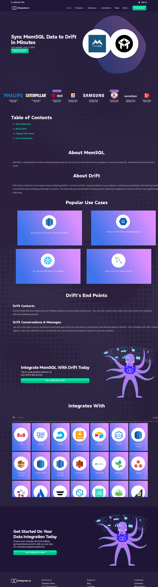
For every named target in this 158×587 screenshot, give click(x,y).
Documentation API (95, 561)
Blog (89, 545)
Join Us (137, 561)
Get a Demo (140, 8)
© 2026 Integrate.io (18, 585)
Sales (44, 561)
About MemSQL (23, 124)
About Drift (21, 129)
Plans (117, 8)
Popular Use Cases (25, 133)
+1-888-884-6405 (20, 558)
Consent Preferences (95, 576)
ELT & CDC (46, 551)
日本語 (137, 572)
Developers (46, 567)
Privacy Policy (93, 570)
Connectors (106, 8)
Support (45, 564)
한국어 (137, 575)
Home (68, 8)
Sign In (142, 2)
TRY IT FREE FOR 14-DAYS (55, 342)
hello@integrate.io (21, 551)
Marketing (46, 558)
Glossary (90, 573)
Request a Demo (19, 51)
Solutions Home (48, 545)
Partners (137, 558)
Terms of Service (140, 585)
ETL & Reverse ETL (49, 548)
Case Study (57, 89)
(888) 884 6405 (17, 2)
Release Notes (48, 570)
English (137, 569)
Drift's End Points (24, 138)
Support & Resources (95, 551)
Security (90, 564)
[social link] (12, 563)
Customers (138, 545)
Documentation (93, 558)
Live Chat (91, 548)
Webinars (138, 551)
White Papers (139, 548)
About (136, 554)
